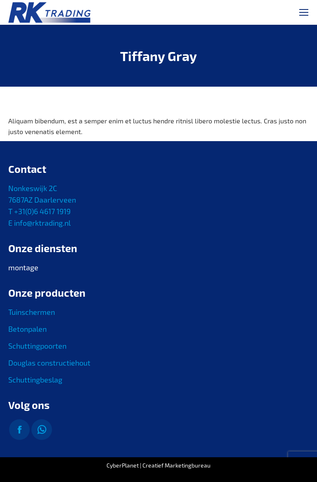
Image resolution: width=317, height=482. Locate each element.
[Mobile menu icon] (304, 12)
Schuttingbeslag (35, 379)
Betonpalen (27, 328)
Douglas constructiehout (49, 362)
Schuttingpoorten (37, 345)
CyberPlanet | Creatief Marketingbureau (158, 465)
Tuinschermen (31, 312)
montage (23, 267)
